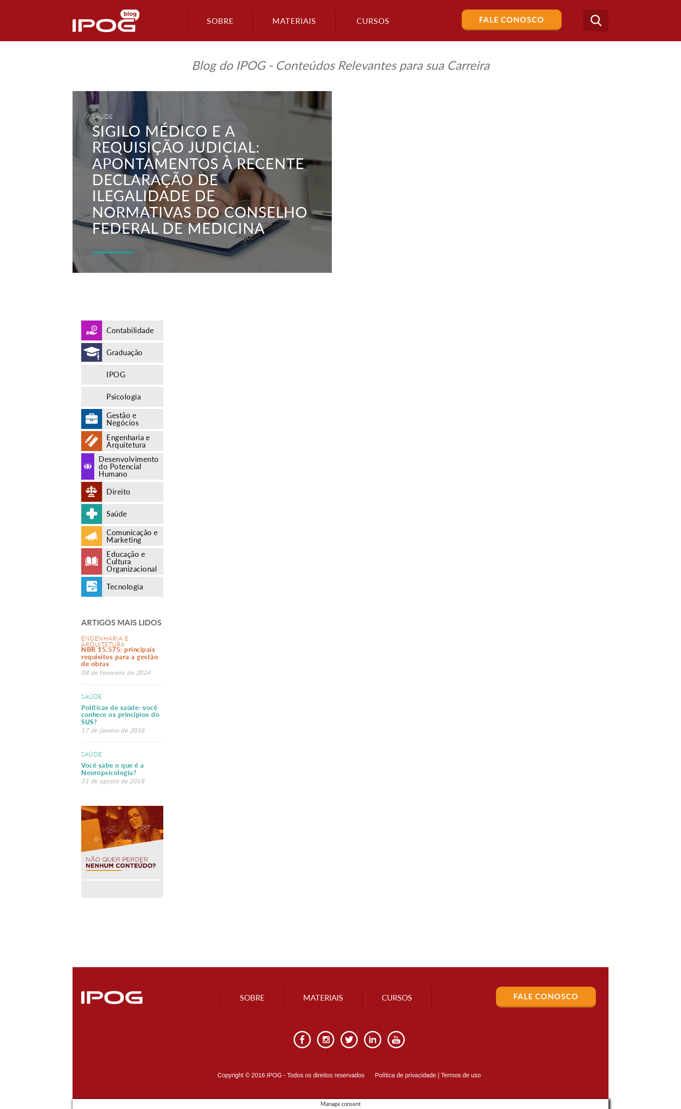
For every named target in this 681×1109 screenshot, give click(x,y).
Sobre (220, 21)
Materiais (294, 21)
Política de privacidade (405, 1075)
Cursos (397, 997)
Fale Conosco (511, 19)
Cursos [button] (373, 21)
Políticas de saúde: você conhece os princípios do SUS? (120, 714)
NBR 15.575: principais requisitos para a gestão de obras (119, 656)
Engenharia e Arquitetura (104, 641)
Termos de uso (461, 1075)
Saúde (91, 696)
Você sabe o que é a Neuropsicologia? (112, 768)
